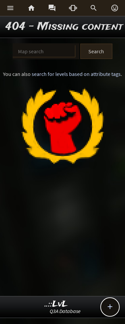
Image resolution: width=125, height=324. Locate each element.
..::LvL (56, 304)
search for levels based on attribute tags (76, 74)
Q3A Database (65, 311)
